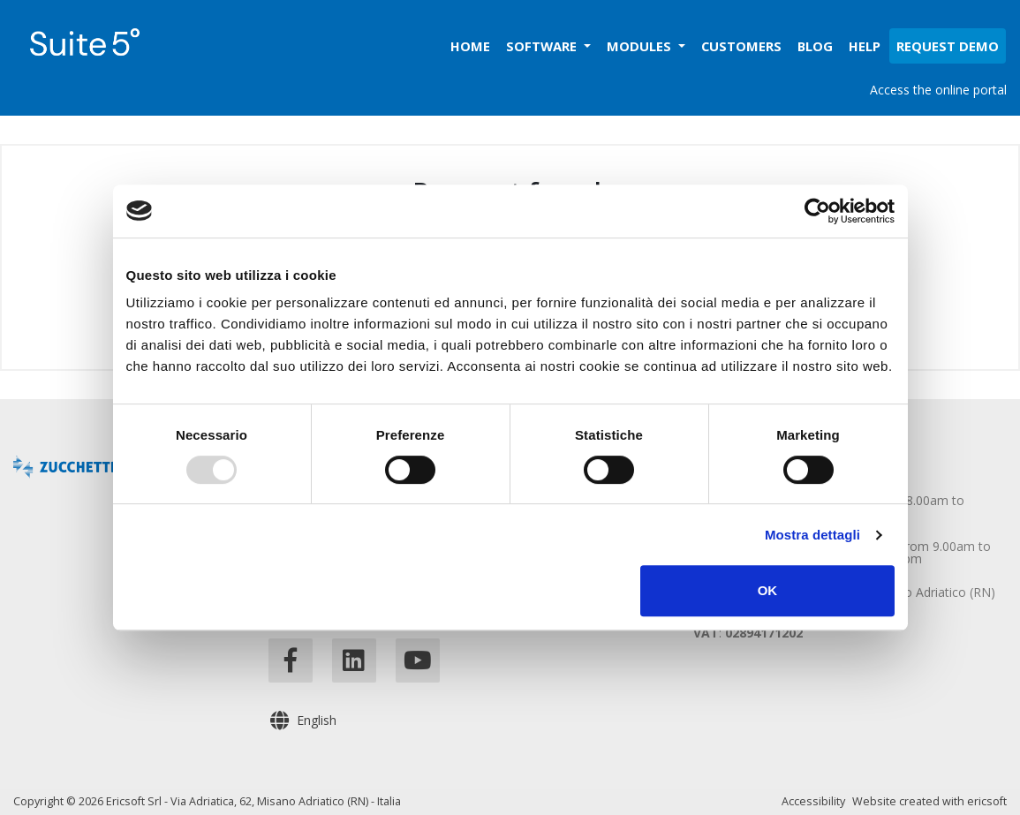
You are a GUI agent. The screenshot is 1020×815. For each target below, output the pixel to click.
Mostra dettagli (812, 534)
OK (768, 590)
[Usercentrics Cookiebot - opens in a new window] (817, 211)
